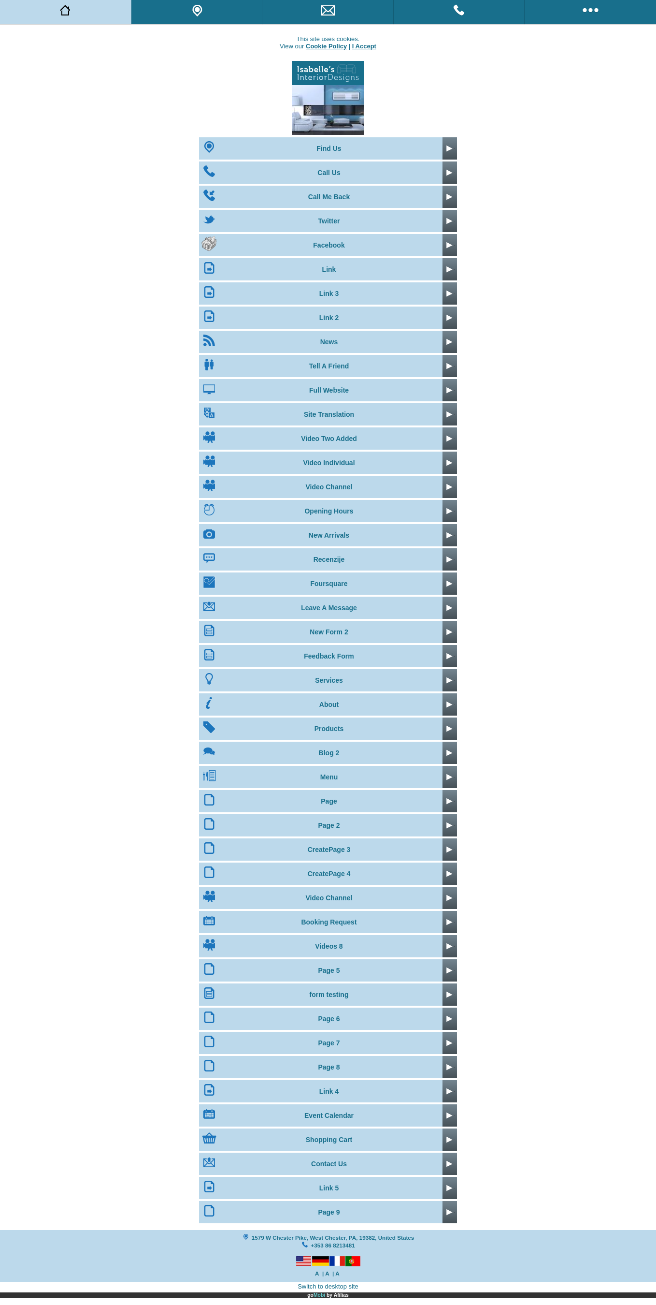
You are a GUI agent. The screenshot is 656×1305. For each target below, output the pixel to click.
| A (325, 1273)
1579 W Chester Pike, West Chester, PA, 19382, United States (333, 1237)
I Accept (364, 46)
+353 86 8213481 (333, 1245)
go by (328, 1295)
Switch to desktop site (328, 1286)
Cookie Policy (326, 46)
